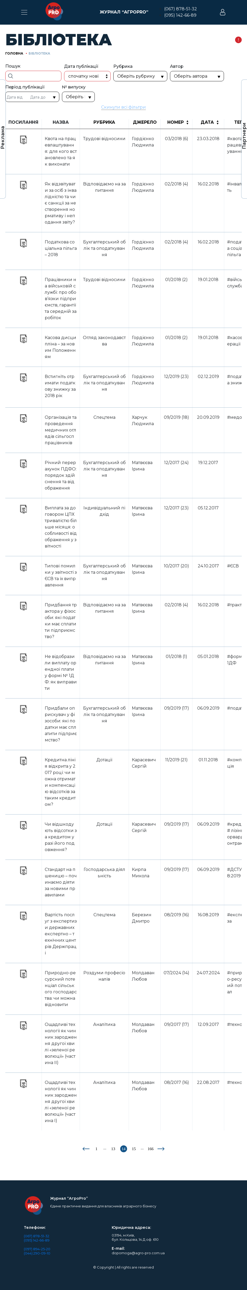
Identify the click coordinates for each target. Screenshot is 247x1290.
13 (113, 1149)
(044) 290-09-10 (37, 1253)
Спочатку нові (83, 76)
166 (151, 1149)
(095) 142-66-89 (180, 15)
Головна (14, 53)
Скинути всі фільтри (123, 107)
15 (134, 1149)
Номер (175, 122)
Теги (240, 122)
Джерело (145, 122)
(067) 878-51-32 (180, 8)
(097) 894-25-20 (37, 1249)
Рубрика (104, 122)
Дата (207, 122)
